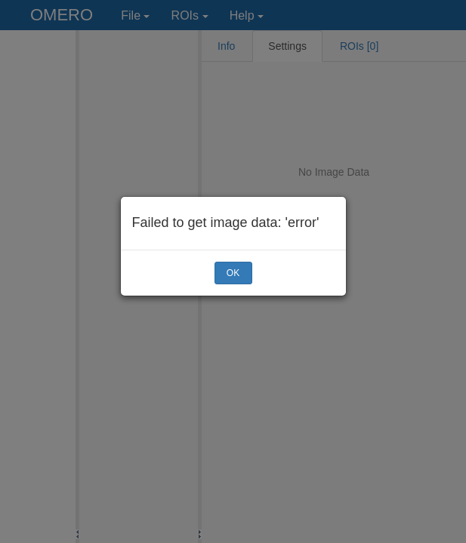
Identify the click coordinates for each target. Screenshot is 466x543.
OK (233, 273)
